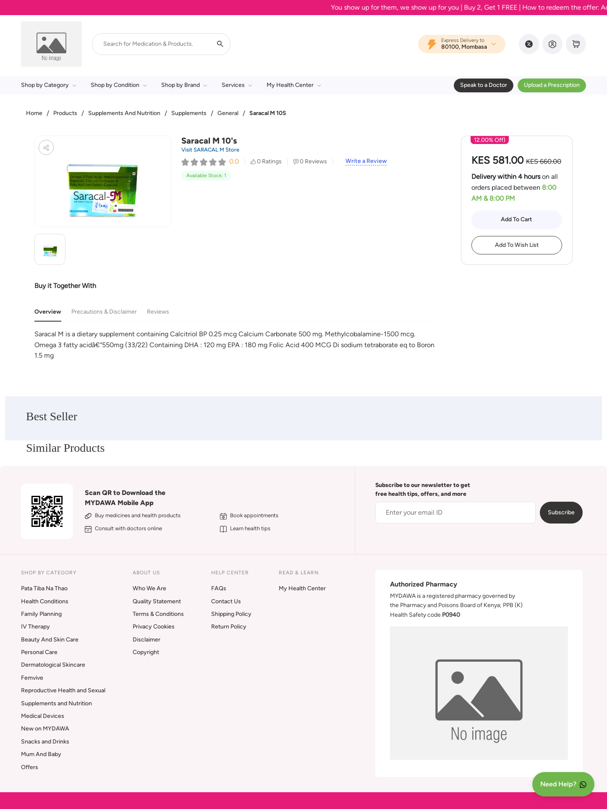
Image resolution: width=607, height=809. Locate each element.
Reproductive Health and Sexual (63, 690)
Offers (29, 767)
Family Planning (41, 614)
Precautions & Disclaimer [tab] (104, 311)
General (227, 113)
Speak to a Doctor (483, 85)
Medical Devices (42, 716)
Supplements (189, 113)
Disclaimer (146, 639)
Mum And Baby (41, 754)
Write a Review (366, 161)
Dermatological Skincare (53, 664)
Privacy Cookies (154, 626)
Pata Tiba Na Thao (44, 588)
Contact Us (226, 601)
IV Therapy (35, 626)
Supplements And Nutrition (124, 113)
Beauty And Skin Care (49, 639)
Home (34, 113)
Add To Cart (516, 219)
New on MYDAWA (45, 728)
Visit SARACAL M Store (210, 150)
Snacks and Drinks (45, 741)
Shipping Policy (231, 614)
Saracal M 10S (267, 113)
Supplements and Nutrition (56, 703)
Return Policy (228, 626)
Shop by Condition (119, 85)
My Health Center (294, 85)
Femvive (32, 677)
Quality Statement (157, 601)
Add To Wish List (517, 245)
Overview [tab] (47, 311)
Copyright (146, 652)
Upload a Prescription (552, 85)
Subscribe (561, 512)
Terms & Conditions (158, 614)
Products (65, 113)
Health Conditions (44, 601)
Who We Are (149, 588)
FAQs (218, 588)
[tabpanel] (235, 345)
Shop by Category (48, 85)
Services (237, 85)
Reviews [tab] (158, 311)
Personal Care (39, 652)
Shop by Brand (184, 85)
